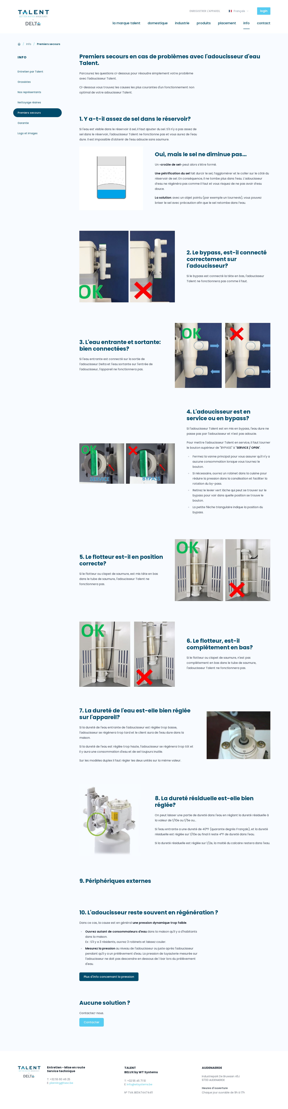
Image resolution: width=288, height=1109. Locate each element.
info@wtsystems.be (139, 1084)
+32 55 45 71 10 (136, 1081)
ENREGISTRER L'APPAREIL (205, 11)
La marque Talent (126, 23)
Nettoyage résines (29, 102)
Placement (227, 23)
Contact (263, 23)
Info (246, 23)
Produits (204, 23)
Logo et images (27, 133)
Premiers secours (29, 113)
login (263, 11)
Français (238, 11)
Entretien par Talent (30, 71)
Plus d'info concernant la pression (109, 977)
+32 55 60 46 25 (60, 1079)
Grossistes (24, 82)
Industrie (182, 23)
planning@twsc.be (61, 1083)
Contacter (91, 1022)
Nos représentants (29, 92)
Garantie (23, 123)
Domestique (158, 23)
